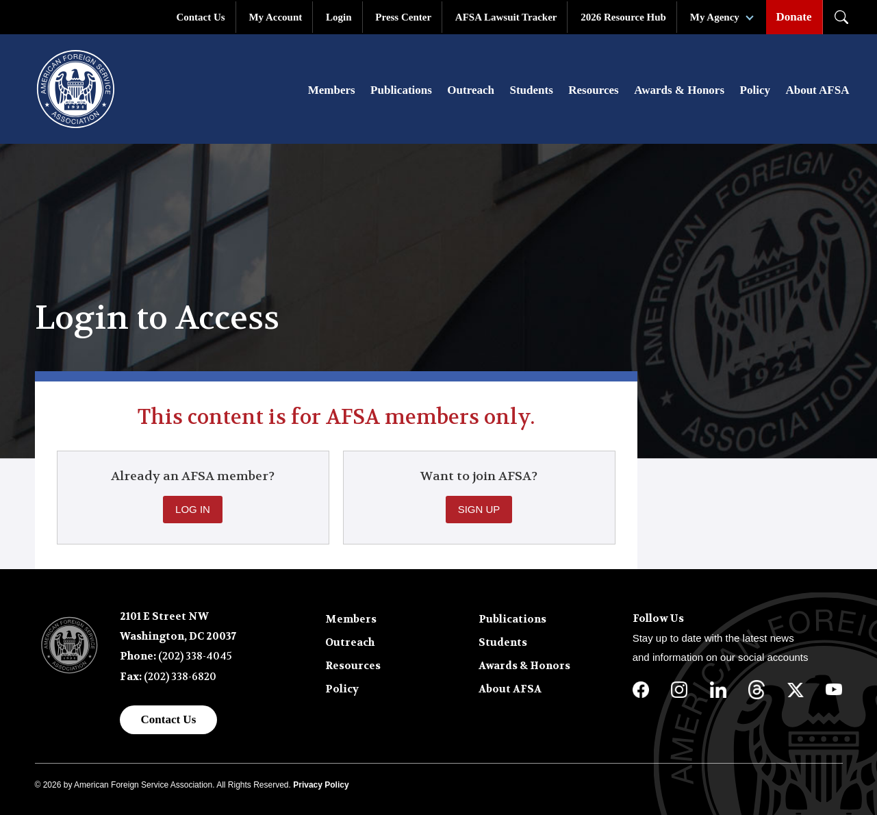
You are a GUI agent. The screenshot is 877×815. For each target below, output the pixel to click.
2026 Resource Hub (623, 17)
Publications (401, 90)
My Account (275, 17)
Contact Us (200, 17)
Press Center (403, 17)
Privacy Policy (320, 785)
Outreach (470, 90)
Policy (755, 90)
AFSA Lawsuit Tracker (506, 17)
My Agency (714, 17)
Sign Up (479, 509)
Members (331, 90)
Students (530, 90)
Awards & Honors (679, 90)
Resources (593, 90)
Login (339, 17)
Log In (192, 509)
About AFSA (817, 90)
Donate (794, 16)
